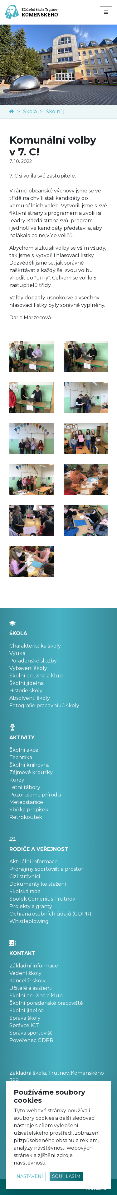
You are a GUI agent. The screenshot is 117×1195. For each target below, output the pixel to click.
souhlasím (66, 1176)
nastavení (30, 1176)
